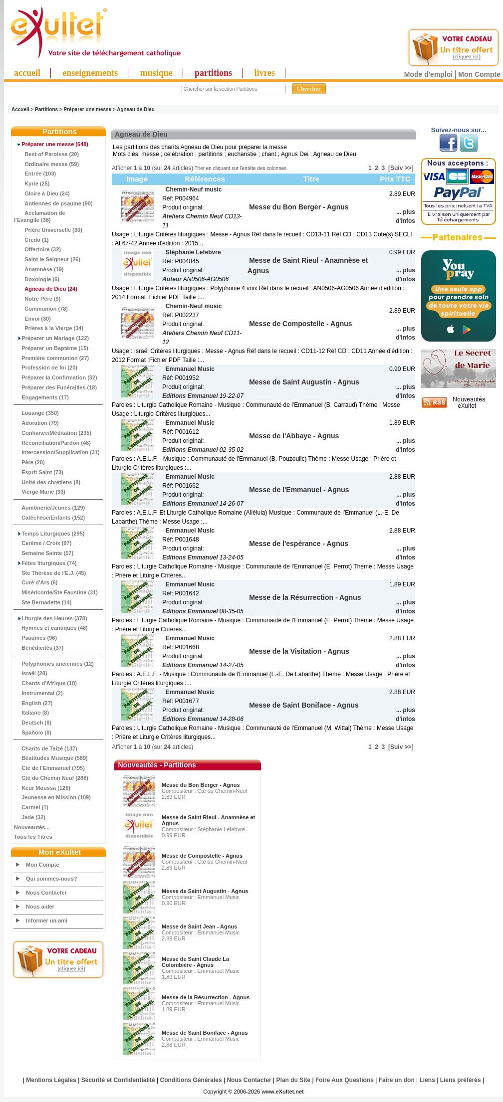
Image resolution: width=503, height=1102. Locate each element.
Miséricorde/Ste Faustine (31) (56, 592)
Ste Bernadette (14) (42, 602)
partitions (213, 73)
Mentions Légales (51, 1080)
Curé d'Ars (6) (35, 582)
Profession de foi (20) (45, 367)
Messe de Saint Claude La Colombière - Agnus (195, 962)
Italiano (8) (31, 713)
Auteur (172, 279)
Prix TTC (395, 179)
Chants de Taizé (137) (45, 748)
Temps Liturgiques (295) (49, 534)
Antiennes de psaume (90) (53, 203)
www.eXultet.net (282, 1092)
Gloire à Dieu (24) (42, 193)
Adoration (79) (36, 423)
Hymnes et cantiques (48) (51, 628)
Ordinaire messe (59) (46, 164)
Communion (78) (41, 309)
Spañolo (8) (32, 732)
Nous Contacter (46, 893)
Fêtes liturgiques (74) (45, 563)
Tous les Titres (33, 837)
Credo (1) (31, 240)
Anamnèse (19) (39, 269)
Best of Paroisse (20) (46, 154)
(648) (51, 144)
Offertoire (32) (37, 249)
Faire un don (397, 1080)
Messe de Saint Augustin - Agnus (205, 891)
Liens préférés (460, 1080)
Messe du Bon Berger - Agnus (201, 785)
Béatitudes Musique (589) (51, 758)
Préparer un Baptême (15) (51, 348)
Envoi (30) (32, 319)
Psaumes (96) (35, 638)
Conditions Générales (191, 1080)
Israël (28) (30, 673)
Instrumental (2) (38, 693)
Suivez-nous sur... (459, 130)
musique (156, 73)
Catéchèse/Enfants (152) (49, 518)
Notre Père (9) (37, 299)
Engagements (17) (41, 397)
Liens (427, 1080)
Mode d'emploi (428, 74)
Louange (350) (36, 413)
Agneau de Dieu (136, 109)
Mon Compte (479, 74)
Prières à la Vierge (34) (48, 328)
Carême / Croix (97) (42, 543)
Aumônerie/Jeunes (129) (49, 508)
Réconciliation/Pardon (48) (52, 443)
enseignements (90, 73)
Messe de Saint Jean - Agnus (199, 926)
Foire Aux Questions (344, 1080)
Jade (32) (29, 817)
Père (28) (29, 462)
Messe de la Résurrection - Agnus (206, 997)
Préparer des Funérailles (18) (55, 387)
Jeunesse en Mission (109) (52, 797)
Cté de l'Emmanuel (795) (49, 768)
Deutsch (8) (32, 723)
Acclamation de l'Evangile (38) (39, 216)
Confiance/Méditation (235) (52, 433)
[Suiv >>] (401, 168)
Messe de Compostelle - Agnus (202, 856)
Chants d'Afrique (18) (45, 683)
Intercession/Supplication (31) (57, 452)
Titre (311, 179)
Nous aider (40, 907)
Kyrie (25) (31, 183)
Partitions (46, 109)
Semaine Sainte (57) (43, 553)
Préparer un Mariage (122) (51, 338)
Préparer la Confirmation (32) (55, 377)
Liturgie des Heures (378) (50, 618)
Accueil (20, 109)
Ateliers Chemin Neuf (192, 216)
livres (264, 73)
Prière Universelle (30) (48, 230)
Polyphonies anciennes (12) (54, 664)
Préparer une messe (88, 109)
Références (205, 179)
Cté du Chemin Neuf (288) (51, 778)
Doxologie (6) (36, 279)
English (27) (33, 703)
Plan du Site (293, 1080)
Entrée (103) (35, 174)
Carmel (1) (31, 807)
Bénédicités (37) (39, 648)
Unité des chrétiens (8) (47, 482)
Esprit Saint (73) (38, 472)
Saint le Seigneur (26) (47, 259)
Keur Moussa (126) (42, 788)
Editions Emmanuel (190, 395)
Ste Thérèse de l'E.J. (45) (50, 573)
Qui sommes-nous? (51, 879)
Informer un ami (46, 920)
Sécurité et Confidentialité (118, 1080)
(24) (45, 289)
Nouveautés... (32, 827)
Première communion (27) (51, 358)
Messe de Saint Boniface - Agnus (205, 1033)
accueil (27, 73)
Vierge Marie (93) (39, 492)
